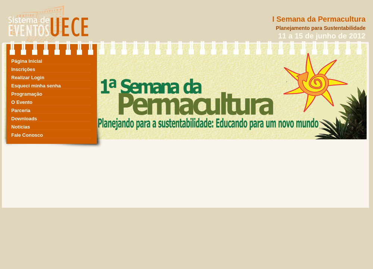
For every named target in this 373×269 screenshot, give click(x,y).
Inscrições (23, 69)
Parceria (20, 110)
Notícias (20, 127)
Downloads (24, 118)
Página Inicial (26, 61)
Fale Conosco (27, 135)
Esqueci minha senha (36, 86)
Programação (26, 94)
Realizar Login (27, 77)
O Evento (21, 102)
